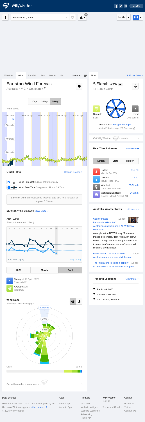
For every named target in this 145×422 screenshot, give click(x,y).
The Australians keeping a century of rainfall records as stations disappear (116, 264)
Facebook (129, 403)
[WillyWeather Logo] (19, 6)
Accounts (85, 403)
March (44, 270)
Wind (21, 75)
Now (93, 75)
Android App (65, 407)
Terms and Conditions (112, 407)
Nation (101, 160)
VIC (23, 88)
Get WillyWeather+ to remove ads (110, 138)
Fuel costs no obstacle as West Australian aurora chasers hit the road (116, 255)
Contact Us (130, 410)
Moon (52, 75)
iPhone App (65, 403)
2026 (18, 270)
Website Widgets (89, 407)
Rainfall (32, 75)
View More (131, 148)
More (75, 75)
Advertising (86, 414)
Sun (43, 75)
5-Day (55, 101)
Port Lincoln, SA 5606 (108, 299)
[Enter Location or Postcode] (43, 17)
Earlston (45, 88)
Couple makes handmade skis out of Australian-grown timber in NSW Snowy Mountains (116, 233)
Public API (86, 418)
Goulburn (35, 88)
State (115, 160)
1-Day (33, 101)
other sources (38, 407)
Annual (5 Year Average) (19, 303)
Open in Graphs (72, 172)
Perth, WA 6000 (105, 289)
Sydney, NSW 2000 (107, 294)
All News (132, 209)
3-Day (44, 101)
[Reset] (66, 17)
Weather (8, 75)
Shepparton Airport (122, 124)
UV (61, 75)
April (70, 270)
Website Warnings (90, 410)
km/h (121, 17)
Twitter (127, 407)
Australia (12, 88)
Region (130, 160)
